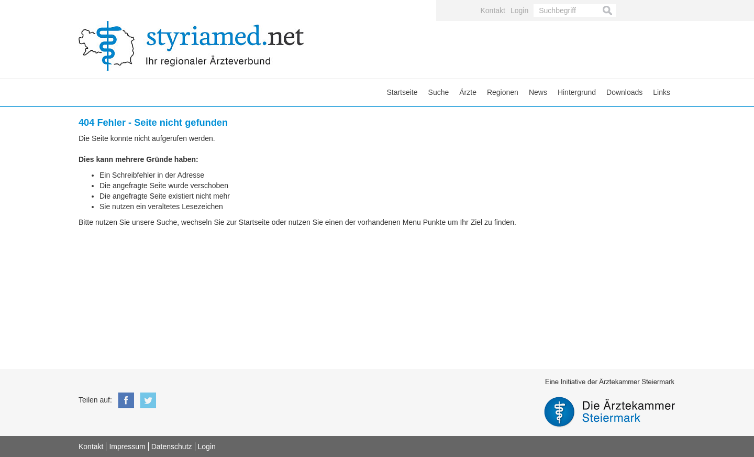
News (538, 92)
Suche (438, 92)
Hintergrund (577, 92)
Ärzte (467, 92)
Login (519, 10)
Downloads (624, 92)
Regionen (502, 92)
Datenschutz (171, 446)
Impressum (127, 446)
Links (661, 92)
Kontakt (493, 10)
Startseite (401, 92)
